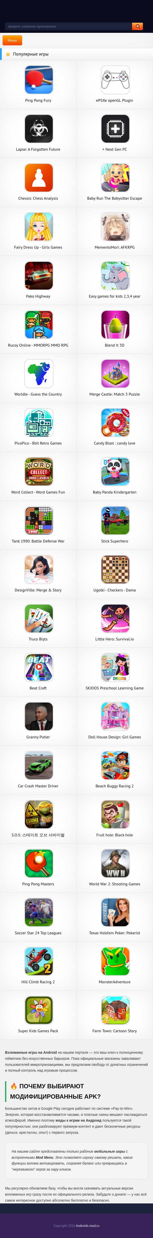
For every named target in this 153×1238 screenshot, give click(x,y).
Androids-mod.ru (87, 1226)
